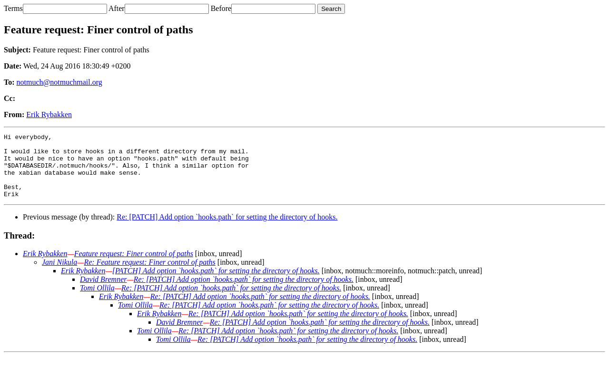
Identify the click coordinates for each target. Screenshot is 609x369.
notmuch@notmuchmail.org (59, 82)
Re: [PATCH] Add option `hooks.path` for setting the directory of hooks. (227, 230)
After (116, 8)
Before (221, 8)
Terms (13, 8)
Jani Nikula (59, 275)
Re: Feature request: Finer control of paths (149, 275)
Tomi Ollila (97, 301)
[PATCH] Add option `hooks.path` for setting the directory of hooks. (216, 283)
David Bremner (103, 292)
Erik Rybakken (49, 114)
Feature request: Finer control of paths (133, 266)
